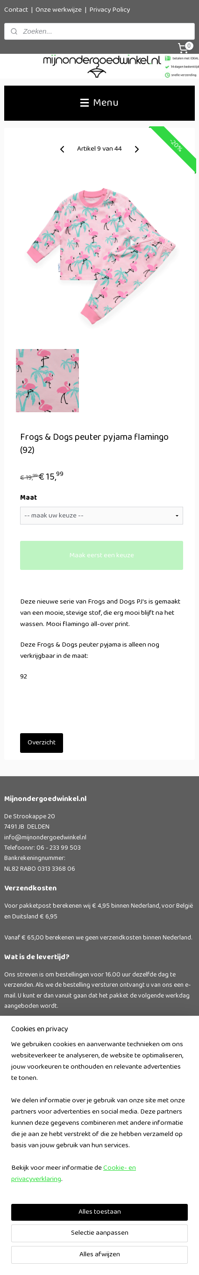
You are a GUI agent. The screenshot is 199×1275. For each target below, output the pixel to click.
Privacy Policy (109, 10)
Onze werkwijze (59, 10)
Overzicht (42, 743)
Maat (28, 499)
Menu (99, 103)
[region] (99, 1116)
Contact (16, 10)
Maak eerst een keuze (101, 555)
